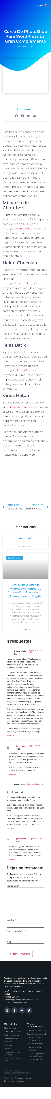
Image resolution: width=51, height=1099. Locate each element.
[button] (17, 116)
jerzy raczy (21, 746)
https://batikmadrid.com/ (20, 370)
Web (9, 942)
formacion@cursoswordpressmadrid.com (21, 1000)
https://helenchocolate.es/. (20, 283)
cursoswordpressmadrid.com (16, 1002)
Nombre (11, 920)
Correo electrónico (16, 931)
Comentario (13, 886)
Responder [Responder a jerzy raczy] (12, 774)
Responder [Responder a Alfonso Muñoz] (10, 736)
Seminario (25, 538)
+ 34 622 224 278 (11, 997)
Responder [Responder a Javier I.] (10, 828)
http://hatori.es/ (20, 407)
